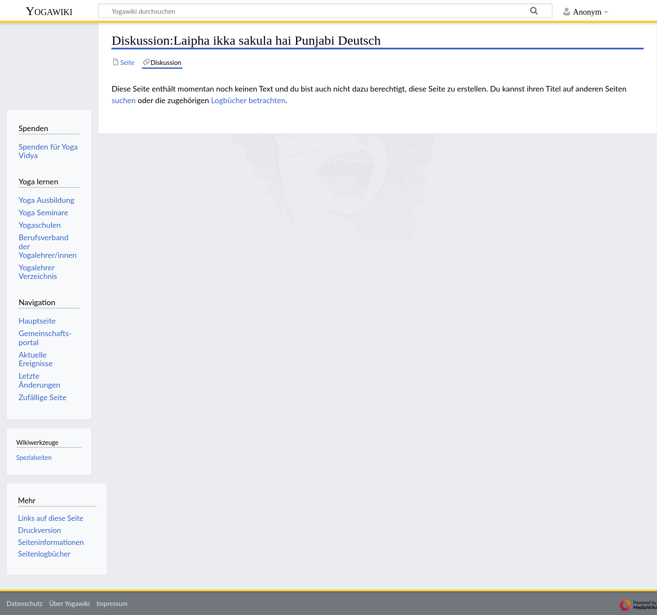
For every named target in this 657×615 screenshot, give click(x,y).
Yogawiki (49, 11)
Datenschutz (24, 603)
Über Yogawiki (69, 603)
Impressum (112, 603)
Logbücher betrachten (248, 100)
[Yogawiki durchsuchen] (325, 11)
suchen (123, 100)
